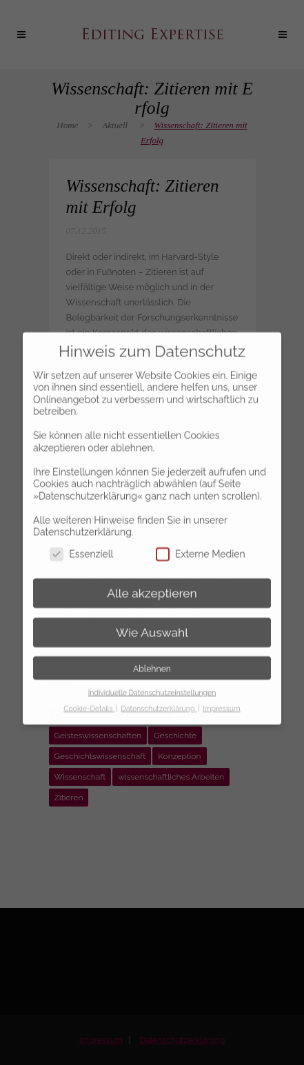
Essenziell (81, 542)
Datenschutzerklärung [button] (158, 696)
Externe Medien (200, 542)
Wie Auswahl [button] (152, 620)
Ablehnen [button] (152, 656)
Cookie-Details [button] (88, 696)
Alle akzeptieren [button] (152, 581)
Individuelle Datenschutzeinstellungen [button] (152, 680)
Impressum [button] (221, 696)
